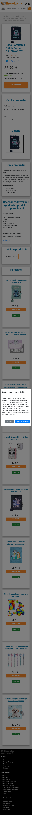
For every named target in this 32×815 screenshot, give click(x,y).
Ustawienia (9, 421)
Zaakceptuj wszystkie (22, 421)
